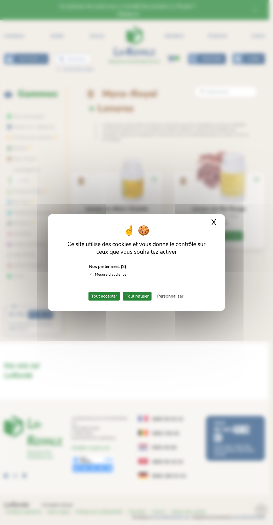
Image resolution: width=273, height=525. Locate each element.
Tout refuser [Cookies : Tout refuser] (137, 296)
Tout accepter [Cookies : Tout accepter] (104, 296)
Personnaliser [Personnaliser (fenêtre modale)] (170, 296)
